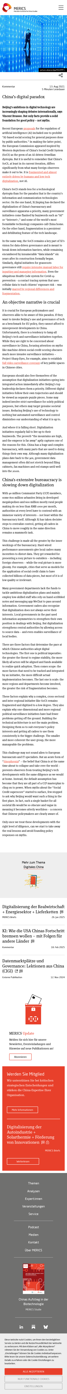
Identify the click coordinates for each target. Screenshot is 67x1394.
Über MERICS (33, 1250)
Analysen (33, 1191)
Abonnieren (20, 1056)
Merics (20, 8)
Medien (33, 1234)
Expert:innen (33, 1198)
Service (33, 1213)
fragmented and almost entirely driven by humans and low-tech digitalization (29, 176)
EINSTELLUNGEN (33, 1386)
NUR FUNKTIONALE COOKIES (33, 1378)
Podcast (33, 1227)
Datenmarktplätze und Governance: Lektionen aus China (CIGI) (33, 966)
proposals (29, 128)
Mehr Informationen (22, 1109)
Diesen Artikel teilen (60, 75)
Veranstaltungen (33, 1206)
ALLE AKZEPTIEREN (33, 1371)
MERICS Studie (33, 1309)
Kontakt (33, 1242)
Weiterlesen (23, 1161)
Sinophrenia (11, 761)
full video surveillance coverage (21, 363)
